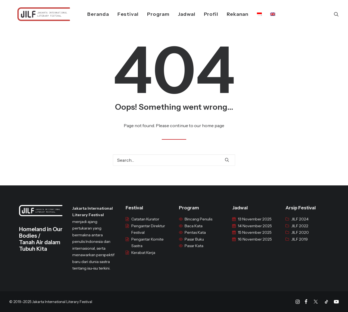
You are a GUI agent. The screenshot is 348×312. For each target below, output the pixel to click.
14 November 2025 (255, 230)
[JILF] (35, 14)
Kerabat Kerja (143, 256)
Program (151, 14)
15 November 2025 (255, 236)
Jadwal (179, 14)
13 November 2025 (255, 223)
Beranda (91, 14)
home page (213, 125)
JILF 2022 (299, 230)
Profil (204, 14)
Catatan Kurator (145, 223)
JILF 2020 (300, 236)
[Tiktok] (326, 302)
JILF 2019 (299, 243)
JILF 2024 (300, 223)
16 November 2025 (255, 243)
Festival (120, 14)
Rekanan (230, 14)
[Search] (336, 14)
